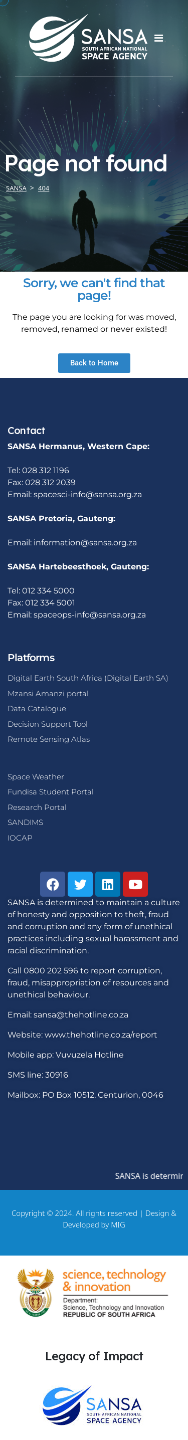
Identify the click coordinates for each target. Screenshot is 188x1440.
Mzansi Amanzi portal (48, 693)
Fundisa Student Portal (51, 791)
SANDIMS (25, 822)
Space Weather (36, 776)
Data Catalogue (37, 708)
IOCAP (20, 838)
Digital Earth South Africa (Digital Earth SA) (88, 678)
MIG (118, 1224)
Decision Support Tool (48, 724)
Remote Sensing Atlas (49, 739)
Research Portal (37, 807)
